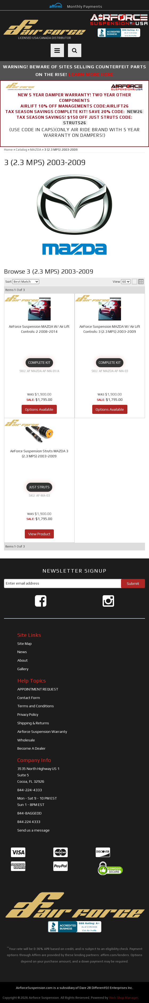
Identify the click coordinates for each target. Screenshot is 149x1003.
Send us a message (33, 830)
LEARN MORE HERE (91, 74)
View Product (39, 534)
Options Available (39, 409)
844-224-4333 (29, 790)
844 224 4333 (28, 822)
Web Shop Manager (123, 998)
